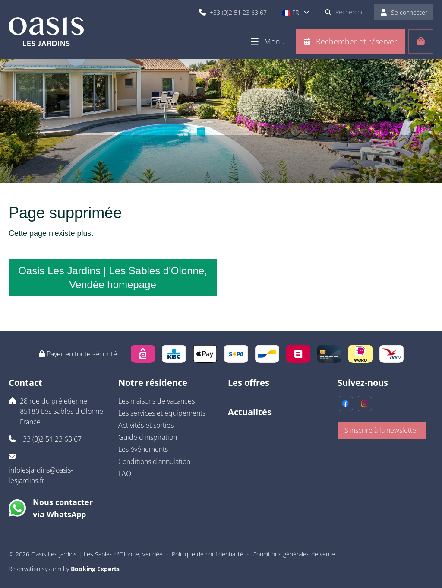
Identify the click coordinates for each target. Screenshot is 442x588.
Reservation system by (64, 569)
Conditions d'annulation (154, 461)
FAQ (124, 473)
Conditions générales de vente (294, 554)
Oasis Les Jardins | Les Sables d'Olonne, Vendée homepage (112, 277)
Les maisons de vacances (156, 401)
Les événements (143, 449)
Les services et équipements (161, 413)
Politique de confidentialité (207, 554)
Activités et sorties (146, 425)
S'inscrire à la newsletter (381, 430)
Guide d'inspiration (147, 437)
